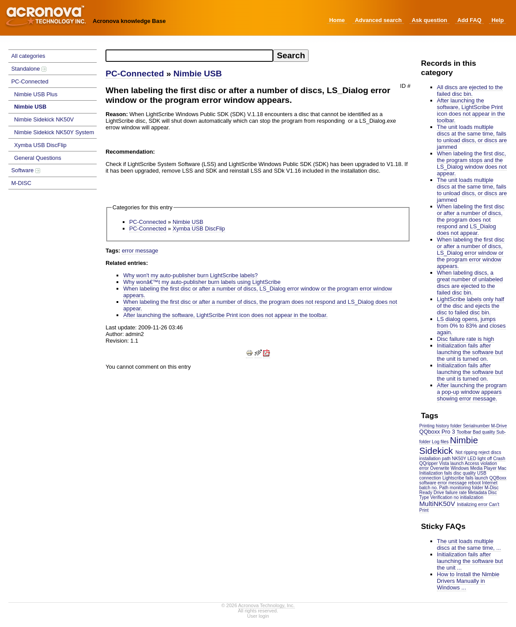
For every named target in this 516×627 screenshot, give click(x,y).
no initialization (468, 497)
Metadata (477, 492)
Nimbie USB (30, 106)
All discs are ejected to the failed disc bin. (470, 90)
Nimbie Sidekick (448, 445)
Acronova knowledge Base (129, 21)
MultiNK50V (437, 503)
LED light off (479, 458)
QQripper (428, 463)
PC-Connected (30, 81)
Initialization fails (435, 473)
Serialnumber (476, 425)
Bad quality (484, 432)
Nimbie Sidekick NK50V (44, 119)
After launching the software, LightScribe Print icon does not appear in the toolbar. (471, 110)
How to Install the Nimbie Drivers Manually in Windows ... (468, 581)
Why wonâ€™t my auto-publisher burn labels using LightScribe (201, 282)
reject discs (489, 452)
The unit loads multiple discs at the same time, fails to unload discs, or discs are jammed (472, 137)
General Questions (37, 158)
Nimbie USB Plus (35, 94)
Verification (441, 497)
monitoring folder (466, 487)
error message (452, 482)
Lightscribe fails (458, 478)
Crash (499, 458)
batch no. (428, 487)
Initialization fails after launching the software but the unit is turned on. (470, 352)
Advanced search (378, 20)
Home (337, 20)
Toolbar (463, 432)
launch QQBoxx (491, 478)
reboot (474, 482)
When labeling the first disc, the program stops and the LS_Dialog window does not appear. (472, 163)
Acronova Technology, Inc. (266, 605)
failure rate (456, 492)
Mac (502, 468)
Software (25, 170)
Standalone (28, 68)
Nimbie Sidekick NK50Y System (54, 132)
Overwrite (439, 468)
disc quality (464, 473)
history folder (449, 425)
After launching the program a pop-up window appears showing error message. (472, 392)
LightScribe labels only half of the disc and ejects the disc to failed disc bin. (470, 306)
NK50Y (459, 458)
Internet (489, 482)
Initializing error (472, 504)
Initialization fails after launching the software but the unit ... (470, 561)
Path (443, 487)
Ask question (429, 20)
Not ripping (467, 452)
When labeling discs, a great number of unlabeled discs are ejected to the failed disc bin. (470, 282)
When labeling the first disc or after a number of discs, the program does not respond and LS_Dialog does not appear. (471, 219)
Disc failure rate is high (465, 339)
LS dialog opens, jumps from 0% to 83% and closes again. (471, 326)
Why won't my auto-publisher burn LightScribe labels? (190, 275)
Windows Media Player (474, 468)
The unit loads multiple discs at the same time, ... (469, 544)
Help (497, 20)
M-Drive (499, 425)
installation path (435, 458)
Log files (440, 441)
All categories (28, 56)
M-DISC (21, 183)
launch (456, 463)
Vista (444, 463)
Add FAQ (469, 20)
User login (258, 616)
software (428, 482)
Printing (427, 425)
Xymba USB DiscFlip (40, 145)
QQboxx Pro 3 (437, 431)
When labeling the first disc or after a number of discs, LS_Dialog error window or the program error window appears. (471, 252)
